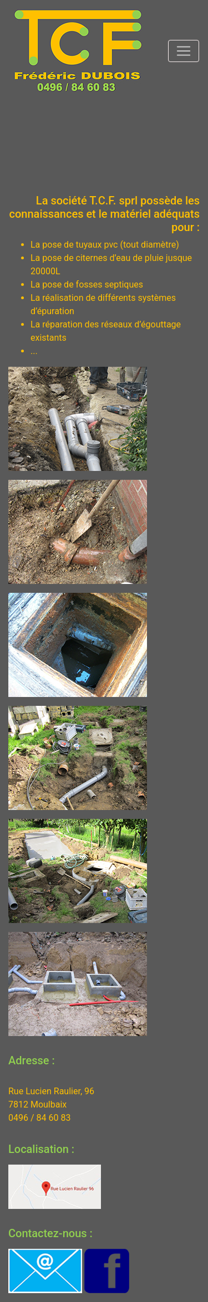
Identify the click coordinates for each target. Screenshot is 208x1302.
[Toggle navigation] (183, 51)
